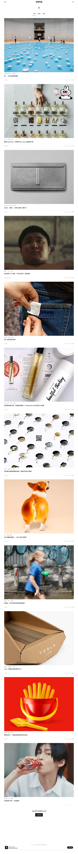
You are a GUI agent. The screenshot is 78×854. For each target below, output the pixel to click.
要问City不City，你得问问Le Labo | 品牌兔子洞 (18, 142)
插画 (8, 535)
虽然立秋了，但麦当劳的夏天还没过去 (15, 735)
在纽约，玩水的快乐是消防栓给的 (14, 603)
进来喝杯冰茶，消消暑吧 (11, 801)
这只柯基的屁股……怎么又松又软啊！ (15, 537)
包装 (14, 403)
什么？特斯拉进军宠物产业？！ (13, 669)
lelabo (5, 139)
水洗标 (5, 337)
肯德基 (9, 666)
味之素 (5, 469)
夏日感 (5, 798)
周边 (12, 732)
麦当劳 (5, 732)
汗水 (9, 271)
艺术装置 (13, 73)
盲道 (15, 205)
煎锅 (14, 469)
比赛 (12, 271)
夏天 (9, 732)
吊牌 (9, 337)
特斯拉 (5, 666)
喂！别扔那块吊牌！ (10, 339)
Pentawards (6, 403)
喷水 (9, 600)
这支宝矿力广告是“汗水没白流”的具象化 (17, 274)
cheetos (13, 666)
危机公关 (10, 469)
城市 (9, 139)
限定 (12, 139)
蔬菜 (11, 535)
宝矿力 (5, 271)
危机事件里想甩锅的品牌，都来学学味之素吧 (18, 471)
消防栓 (5, 600)
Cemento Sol (7, 205)
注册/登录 (39, 815)
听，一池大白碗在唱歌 (11, 76)
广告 (9, 798)
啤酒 (12, 798)
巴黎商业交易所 (7, 73)
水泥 (12, 205)
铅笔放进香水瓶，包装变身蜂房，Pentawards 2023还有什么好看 (24, 405)
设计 (11, 403)
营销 (12, 337)
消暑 (12, 600)
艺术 (5, 535)
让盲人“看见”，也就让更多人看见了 (15, 208)
